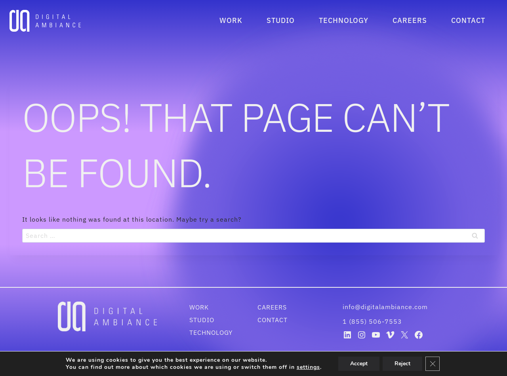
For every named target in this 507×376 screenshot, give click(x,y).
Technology (343, 20)
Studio (281, 20)
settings (310, 367)
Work (230, 20)
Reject (406, 364)
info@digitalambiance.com (386, 307)
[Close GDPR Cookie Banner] (437, 364)
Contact (468, 20)
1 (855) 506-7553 (372, 321)
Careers (410, 20)
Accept (362, 364)
